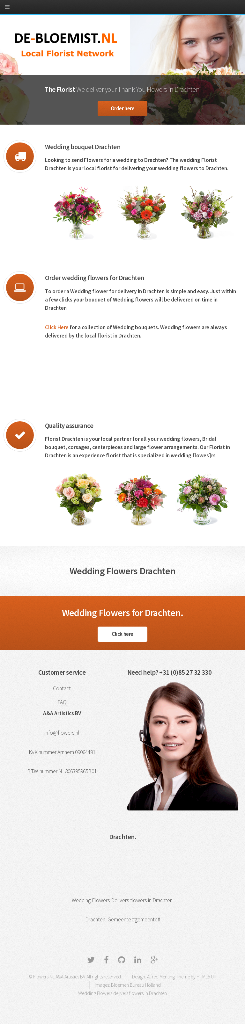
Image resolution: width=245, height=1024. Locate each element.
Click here (122, 633)
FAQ (62, 702)
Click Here (57, 327)
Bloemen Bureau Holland (136, 985)
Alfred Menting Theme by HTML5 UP (182, 977)
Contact (62, 688)
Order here (123, 108)
